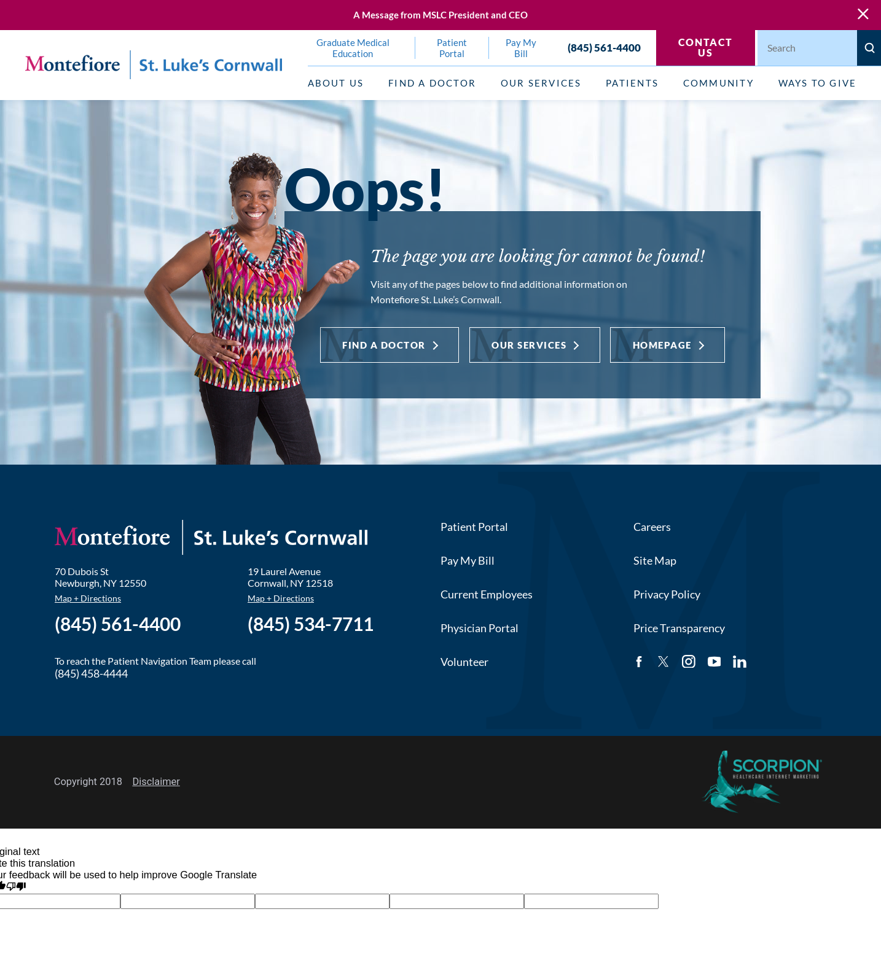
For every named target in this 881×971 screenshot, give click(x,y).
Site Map (654, 560)
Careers (652, 526)
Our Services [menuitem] (541, 82)
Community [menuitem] (718, 82)
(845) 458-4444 (91, 673)
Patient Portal (474, 526)
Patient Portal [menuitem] (452, 48)
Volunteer (464, 661)
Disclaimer (155, 781)
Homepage (662, 344)
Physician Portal (479, 628)
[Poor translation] (16, 887)
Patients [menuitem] (632, 82)
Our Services (528, 344)
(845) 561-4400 (604, 48)
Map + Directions (88, 598)
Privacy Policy (666, 594)
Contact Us (706, 47)
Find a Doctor (383, 344)
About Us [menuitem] (336, 82)
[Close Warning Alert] (863, 14)
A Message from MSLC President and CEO (440, 15)
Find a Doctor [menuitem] (432, 82)
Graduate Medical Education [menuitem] (353, 48)
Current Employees (486, 594)
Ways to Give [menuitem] (817, 82)
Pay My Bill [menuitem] (521, 48)
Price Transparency (679, 628)
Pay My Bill (467, 560)
